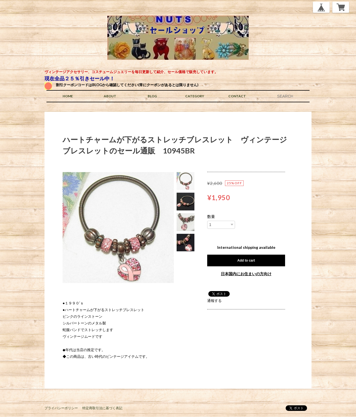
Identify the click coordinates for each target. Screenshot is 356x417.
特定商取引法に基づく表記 (102, 408)
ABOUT (110, 96)
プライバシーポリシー (61, 408)
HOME (68, 96)
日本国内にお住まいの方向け (246, 273)
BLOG (152, 96)
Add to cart (246, 260)
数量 (211, 217)
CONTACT (237, 96)
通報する (214, 300)
